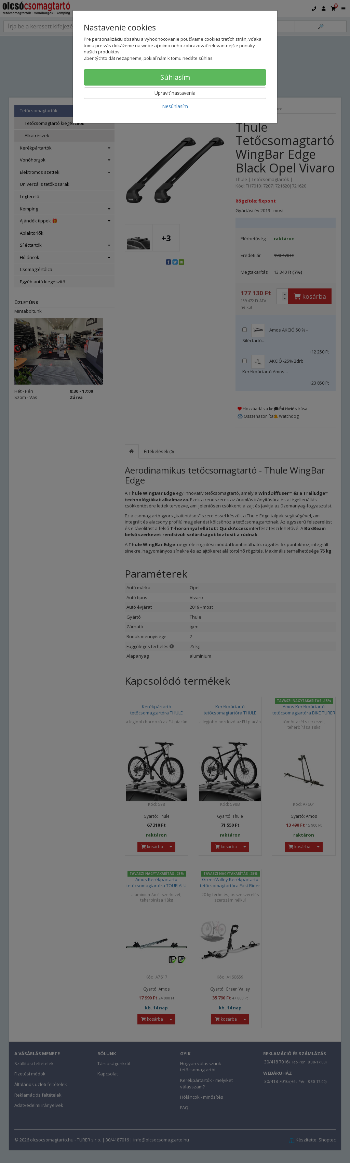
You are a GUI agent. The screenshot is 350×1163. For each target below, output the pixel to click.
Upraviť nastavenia (175, 93)
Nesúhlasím (175, 106)
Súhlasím (175, 77)
